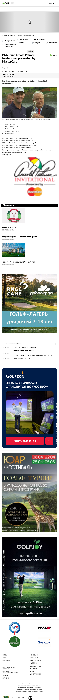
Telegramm (33, 669)
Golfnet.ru (5, 657)
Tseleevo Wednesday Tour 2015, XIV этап (18, 262)
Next (51, 22)
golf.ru (6, 697)
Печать (55, 55)
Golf (5, 3)
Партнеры (5, 678)
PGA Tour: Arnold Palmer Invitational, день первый (19, 141)
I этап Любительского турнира (23, 351)
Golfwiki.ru (6, 660)
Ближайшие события (54, 344)
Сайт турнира (6, 155)
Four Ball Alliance (9, 228)
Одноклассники (35, 674)
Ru (12, 3)
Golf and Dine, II (46, 355)
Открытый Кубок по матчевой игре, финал (19, 237)
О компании (34, 655)
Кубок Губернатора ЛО (21, 358)
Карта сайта (34, 657)
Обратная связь (35, 660)
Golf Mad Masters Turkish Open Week (26, 355)
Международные (23, 36)
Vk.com (32, 671)
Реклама (5, 675)
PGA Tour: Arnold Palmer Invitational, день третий (19, 145)
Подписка (33, 663)
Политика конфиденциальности (9, 672)
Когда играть (12, 36)
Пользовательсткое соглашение (9, 668)
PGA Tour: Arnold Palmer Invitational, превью (17, 138)
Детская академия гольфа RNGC (24, 348)
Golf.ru (4, 655)
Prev (7, 22)
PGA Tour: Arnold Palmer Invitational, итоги (16, 148)
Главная (4, 36)
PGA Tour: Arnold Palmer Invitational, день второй (19, 143)
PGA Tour (32, 36)
